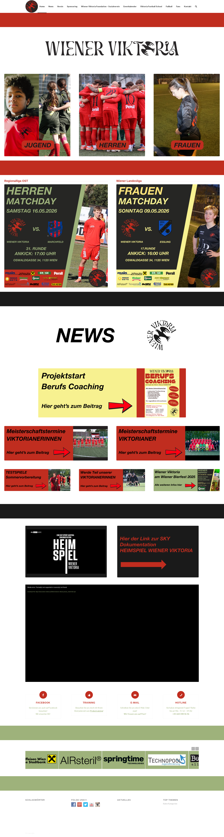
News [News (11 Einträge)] (49, 804)
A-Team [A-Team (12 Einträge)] (29, 804)
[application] (112, 633)
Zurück (193, 748)
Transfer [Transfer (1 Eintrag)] (49, 808)
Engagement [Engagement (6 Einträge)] (39, 804)
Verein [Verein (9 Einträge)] (29, 812)
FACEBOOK (43, 702)
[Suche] (196, 6)
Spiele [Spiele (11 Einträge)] (40, 808)
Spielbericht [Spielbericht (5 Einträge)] (31, 808)
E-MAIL (135, 702)
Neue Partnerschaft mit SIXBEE (127, 812)
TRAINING (89, 702)
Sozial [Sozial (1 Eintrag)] (56, 804)
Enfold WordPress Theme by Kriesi (63, 833)
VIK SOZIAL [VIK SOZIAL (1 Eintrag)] (38, 812)
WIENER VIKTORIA (42, 833)
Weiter (197, 748)
